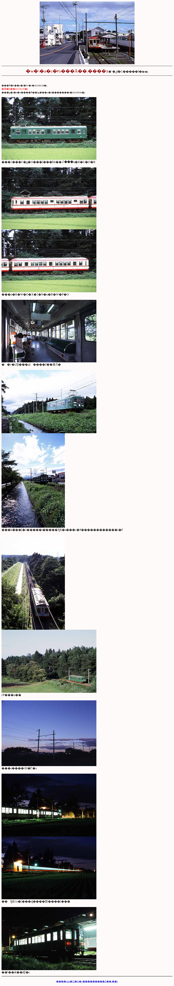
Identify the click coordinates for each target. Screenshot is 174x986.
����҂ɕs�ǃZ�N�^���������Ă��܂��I (87, 981)
